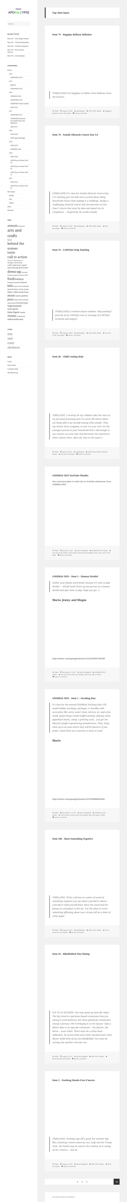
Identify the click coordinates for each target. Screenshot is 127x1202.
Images (11, 195)
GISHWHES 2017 (16, 115)
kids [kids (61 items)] (10, 286)
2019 (10, 142)
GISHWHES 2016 (16, 100)
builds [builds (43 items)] (11, 252)
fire (58, 932)
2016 (10, 92)
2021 (10, 178)
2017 (10, 111)
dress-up (80, 553)
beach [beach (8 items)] (9, 240)
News (9, 207)
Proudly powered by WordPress (63, 1197)
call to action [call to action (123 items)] (17, 257)
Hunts (9, 70)
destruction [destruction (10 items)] (23, 267)
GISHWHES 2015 (16, 89)
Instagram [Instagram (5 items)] (11, 282)
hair (62, 454)
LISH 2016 (14, 107)
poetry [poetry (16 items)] (25, 295)
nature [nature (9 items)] (18, 296)
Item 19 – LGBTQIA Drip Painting (70, 249)
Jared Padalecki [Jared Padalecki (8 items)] (21, 282)
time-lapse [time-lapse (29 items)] (13, 312)
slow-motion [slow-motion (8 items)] (23, 300)
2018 (10, 130)
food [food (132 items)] (10, 278)
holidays (91, 553)
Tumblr (10, 338)
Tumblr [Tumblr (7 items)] (22, 312)
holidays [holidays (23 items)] (19, 279)
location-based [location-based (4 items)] (18, 286)
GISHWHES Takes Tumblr (19, 104)
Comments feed (12, 369)
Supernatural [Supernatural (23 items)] (14, 305)
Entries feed (11, 365)
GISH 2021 (14, 182)
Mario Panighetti (82, 550)
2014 (10, 74)
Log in (9, 361)
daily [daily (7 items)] (9, 268)
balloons (55, 113)
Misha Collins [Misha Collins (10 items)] (12, 292)
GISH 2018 (14, 134)
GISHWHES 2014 (16, 77)
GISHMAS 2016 (15, 96)
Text (10, 199)
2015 (10, 81)
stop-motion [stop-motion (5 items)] (11, 303)
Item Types (11, 192)
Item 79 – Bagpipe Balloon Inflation (72, 34)
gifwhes (13, 85)
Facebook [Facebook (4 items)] (24, 272)
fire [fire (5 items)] (26, 275)
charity (72, 815)
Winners (10, 210)
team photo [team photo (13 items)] (12, 309)
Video (56, 111)
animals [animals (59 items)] (12, 226)
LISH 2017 (14, 127)
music (61, 113)
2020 (10, 153)
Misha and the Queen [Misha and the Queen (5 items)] (21, 289)
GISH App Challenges (17, 138)
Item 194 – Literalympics (16, 56)
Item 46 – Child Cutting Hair (67, 356)
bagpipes (108, 111)
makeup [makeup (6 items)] (26, 286)
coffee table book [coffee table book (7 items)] (14, 265)
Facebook (10, 343)
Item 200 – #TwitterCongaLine (17, 46)
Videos (11, 203)
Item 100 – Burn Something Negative (72, 838)
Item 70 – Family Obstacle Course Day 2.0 (75, 134)
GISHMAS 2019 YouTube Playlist (70, 475)
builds (65, 553)
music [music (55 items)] (11, 295)
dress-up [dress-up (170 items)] (14, 271)
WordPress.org (12, 373)
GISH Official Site (13, 347)
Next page (117, 1182)
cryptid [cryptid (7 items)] (24, 265)
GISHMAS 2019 (15, 149)
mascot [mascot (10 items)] (10, 289)
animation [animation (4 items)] (21, 226)
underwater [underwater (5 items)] (21, 316)
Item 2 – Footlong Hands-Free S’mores (73, 1080)
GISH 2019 (14, 145)
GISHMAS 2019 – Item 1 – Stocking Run (73, 698)
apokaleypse (80, 111)
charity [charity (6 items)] (19, 263)
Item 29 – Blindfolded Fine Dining (71, 953)
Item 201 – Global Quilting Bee (18, 42)
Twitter (10, 334)
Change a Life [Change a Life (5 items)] (12, 263)
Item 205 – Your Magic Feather (18, 39)
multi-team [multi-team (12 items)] (24, 292)
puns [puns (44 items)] (10, 299)
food (85, 553)
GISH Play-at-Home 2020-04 (97, 452)
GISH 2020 (14, 157)
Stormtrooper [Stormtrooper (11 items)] (22, 303)
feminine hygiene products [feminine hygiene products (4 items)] (16, 275)
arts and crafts (57, 553)
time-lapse (67, 113)
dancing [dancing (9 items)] (15, 267)
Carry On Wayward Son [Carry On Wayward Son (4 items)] (15, 260)
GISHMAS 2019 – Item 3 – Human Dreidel (75, 576)
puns (104, 553)
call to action (72, 553)
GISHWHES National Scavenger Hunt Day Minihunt (17, 120)
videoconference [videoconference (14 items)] (15, 319)
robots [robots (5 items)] (16, 300)
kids (106, 226)
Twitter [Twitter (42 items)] (11, 316)
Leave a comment (81, 113)
